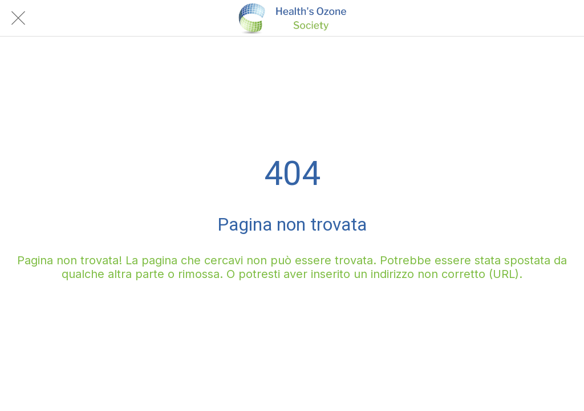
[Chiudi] (18, 18)
